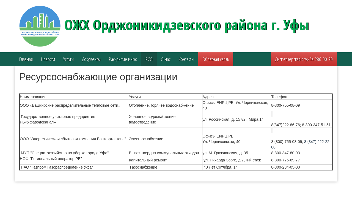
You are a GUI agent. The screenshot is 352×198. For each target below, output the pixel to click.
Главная (26, 59)
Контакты (186, 59)
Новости (48, 59)
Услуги (68, 59)
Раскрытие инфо (123, 59)
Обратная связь (215, 59)
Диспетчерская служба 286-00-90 (304, 59)
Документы (91, 59)
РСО (149, 59)
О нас (165, 59)
